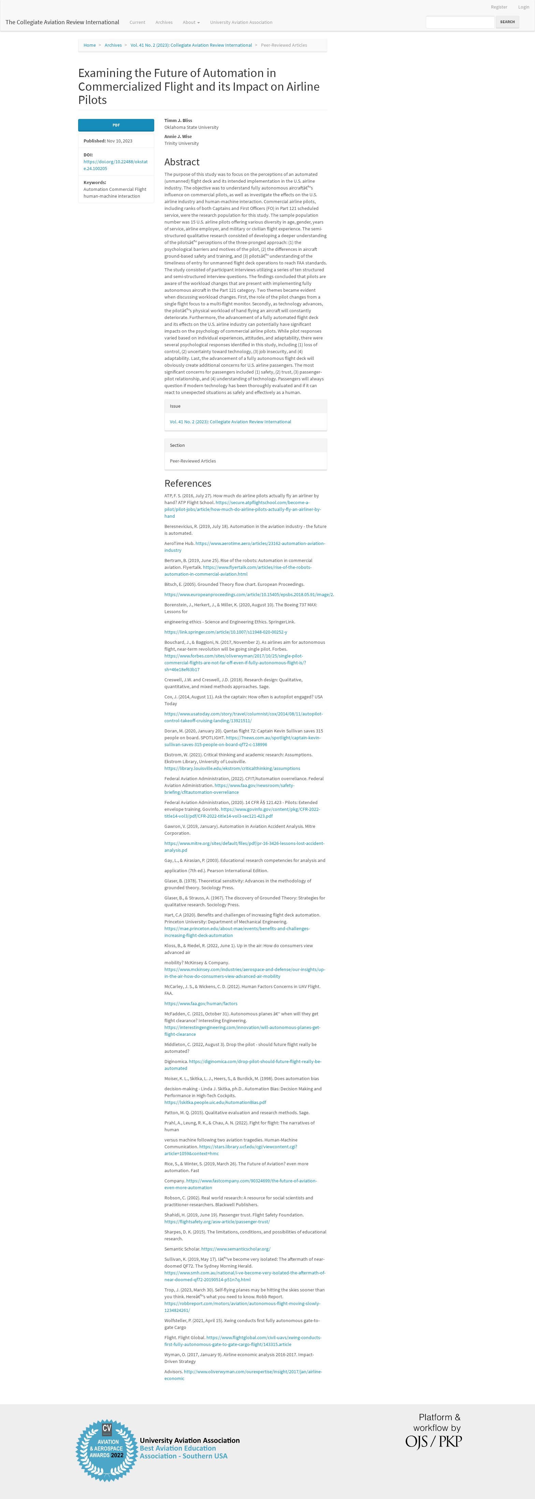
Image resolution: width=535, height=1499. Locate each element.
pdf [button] (116, 124)
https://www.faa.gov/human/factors (200, 1003)
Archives (164, 22)
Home (90, 45)
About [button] (191, 22)
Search (507, 21)
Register (499, 7)
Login (524, 7)
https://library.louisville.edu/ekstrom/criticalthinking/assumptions (232, 768)
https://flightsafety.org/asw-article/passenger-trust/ (217, 1221)
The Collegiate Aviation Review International (62, 22)
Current (137, 22)
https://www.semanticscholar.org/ (236, 1249)
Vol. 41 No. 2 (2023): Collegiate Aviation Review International (191, 45)
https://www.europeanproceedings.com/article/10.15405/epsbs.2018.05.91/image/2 (248, 594)
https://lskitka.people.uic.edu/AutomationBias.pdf (215, 1102)
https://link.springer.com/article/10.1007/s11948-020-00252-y (225, 632)
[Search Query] (460, 22)
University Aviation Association (241, 22)
